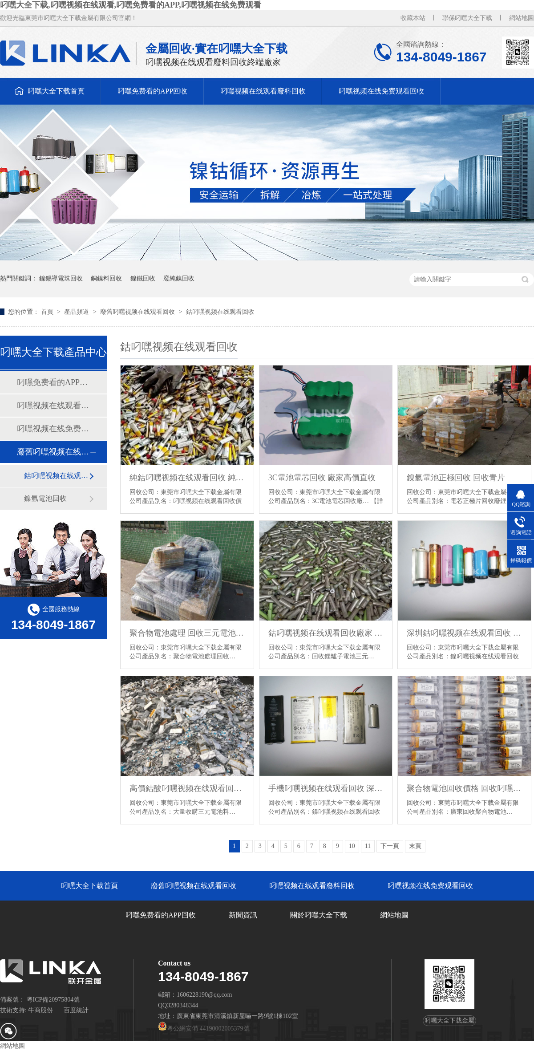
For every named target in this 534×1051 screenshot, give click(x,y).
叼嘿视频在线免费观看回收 (381, 91)
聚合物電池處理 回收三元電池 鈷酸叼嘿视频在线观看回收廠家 (187, 633)
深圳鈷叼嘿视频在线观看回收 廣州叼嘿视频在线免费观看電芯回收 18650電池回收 (464, 633)
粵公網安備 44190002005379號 (204, 1028)
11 (368, 846)
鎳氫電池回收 (45, 498)
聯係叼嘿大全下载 (467, 18)
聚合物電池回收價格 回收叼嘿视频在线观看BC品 (464, 788)
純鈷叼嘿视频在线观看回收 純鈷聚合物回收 (187, 477)
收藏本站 (412, 18)
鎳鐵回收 (142, 278)
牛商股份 (40, 1010)
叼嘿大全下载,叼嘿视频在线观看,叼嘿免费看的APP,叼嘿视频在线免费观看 (130, 4)
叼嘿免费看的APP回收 (152, 91)
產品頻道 (77, 311)
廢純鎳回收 (178, 278)
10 (352, 846)
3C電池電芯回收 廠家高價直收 (322, 477)
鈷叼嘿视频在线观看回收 (220, 311)
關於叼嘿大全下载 (318, 915)
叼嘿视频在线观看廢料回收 (263, 91)
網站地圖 (521, 18)
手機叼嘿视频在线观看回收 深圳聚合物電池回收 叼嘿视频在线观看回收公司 (326, 788)
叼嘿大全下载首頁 (56, 91)
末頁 (415, 846)
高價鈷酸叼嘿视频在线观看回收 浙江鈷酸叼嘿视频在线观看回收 (187, 788)
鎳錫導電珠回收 (61, 278)
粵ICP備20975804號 (53, 999)
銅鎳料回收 (106, 278)
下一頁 (389, 846)
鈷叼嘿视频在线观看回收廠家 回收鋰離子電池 (326, 633)
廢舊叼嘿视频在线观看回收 (138, 311)
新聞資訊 (243, 915)
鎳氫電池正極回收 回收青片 (456, 477)
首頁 (48, 311)
